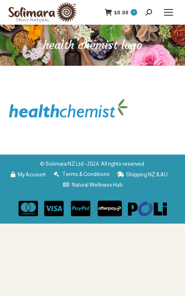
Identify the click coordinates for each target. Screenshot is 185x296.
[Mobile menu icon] (168, 12)
